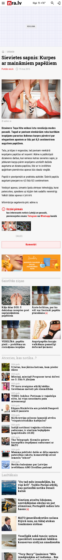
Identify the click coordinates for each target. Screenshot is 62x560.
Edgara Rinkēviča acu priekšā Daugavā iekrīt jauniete (34, 409)
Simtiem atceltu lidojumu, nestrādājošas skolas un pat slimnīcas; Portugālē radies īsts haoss (39, 504)
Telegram (32, 216)
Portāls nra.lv (7, 69)
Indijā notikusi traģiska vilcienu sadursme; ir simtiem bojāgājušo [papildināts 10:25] (31, 430)
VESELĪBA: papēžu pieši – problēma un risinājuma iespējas (14, 344)
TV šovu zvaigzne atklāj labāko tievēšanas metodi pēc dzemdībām (32, 388)
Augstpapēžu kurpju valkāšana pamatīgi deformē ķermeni (44, 344)
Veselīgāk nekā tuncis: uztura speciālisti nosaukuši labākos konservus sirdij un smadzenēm (39, 539)
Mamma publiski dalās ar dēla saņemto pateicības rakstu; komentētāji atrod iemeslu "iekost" (34, 455)
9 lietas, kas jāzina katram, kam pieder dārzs (34, 368)
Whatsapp (45, 216)
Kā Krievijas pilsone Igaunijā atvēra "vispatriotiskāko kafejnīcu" (33, 419)
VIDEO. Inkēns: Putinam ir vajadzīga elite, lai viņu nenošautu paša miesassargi (33, 398)
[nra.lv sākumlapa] (14, 3)
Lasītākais (10, 475)
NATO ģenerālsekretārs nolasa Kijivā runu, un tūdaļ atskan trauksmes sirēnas (38, 521)
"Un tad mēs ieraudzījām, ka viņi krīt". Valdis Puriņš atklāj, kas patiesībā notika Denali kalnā (38, 486)
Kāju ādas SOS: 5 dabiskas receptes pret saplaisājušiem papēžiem (15, 311)
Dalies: (19, 236)
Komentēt (31, 244)
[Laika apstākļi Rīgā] (39, 3)
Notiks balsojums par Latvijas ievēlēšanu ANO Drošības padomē (31, 466)
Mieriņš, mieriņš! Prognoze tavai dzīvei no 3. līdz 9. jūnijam (35, 378)
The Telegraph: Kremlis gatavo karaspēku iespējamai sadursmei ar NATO (32, 442)
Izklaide (10, 51)
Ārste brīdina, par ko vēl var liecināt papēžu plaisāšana (46, 310)
